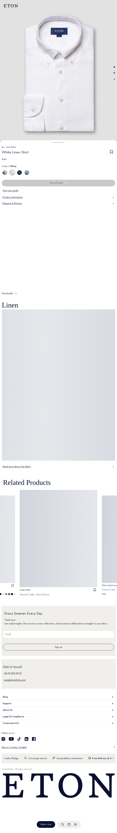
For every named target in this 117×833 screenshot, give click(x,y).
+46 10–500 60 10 (13, 673)
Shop (58, 697)
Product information (58, 197)
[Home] (58, 785)
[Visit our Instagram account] (3, 739)
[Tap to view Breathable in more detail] (58, 261)
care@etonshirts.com (15, 680)
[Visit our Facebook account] (34, 739)
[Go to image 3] (114, 79)
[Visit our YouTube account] (11, 739)
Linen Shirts (11, 147)
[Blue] (19, 172)
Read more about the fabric (58, 467)
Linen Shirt (25, 590)
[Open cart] (69, 824)
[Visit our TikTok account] (19, 739)
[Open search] (62, 824)
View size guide (10, 190)
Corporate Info (58, 723)
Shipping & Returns (58, 203)
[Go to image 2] (114, 73)
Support (58, 703)
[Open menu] (75, 824)
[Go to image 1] (114, 67)
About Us (58, 710)
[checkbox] (111, 153)
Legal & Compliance (58, 716)
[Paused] (110, 283)
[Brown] (4, 172)
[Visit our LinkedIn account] (26, 739)
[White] (12, 172)
